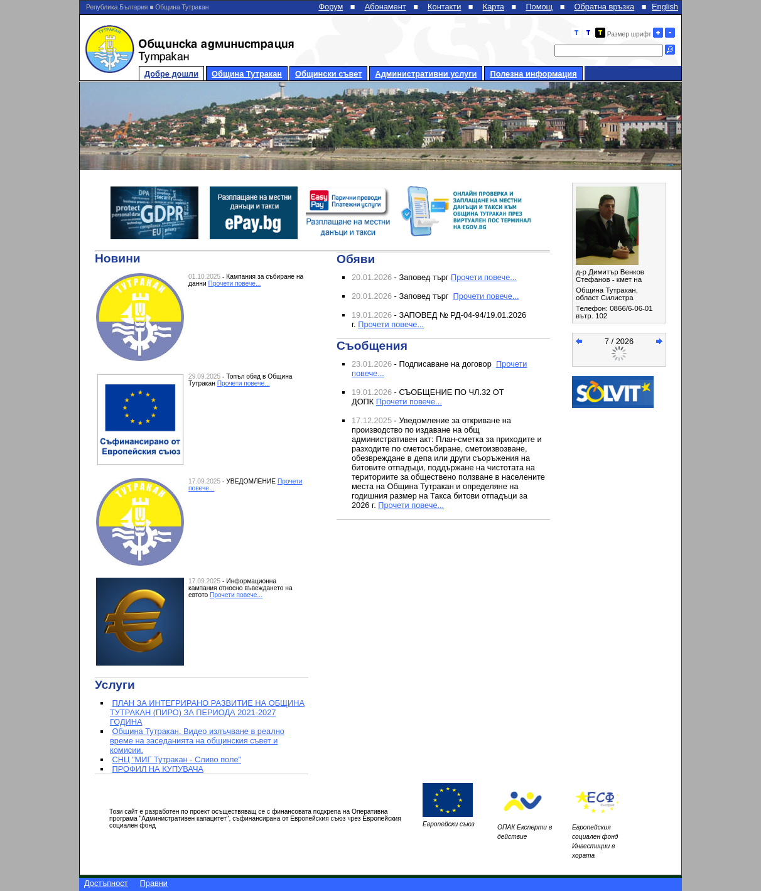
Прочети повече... (234, 283)
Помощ (539, 6)
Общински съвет (328, 73)
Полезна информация (533, 73)
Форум (330, 6)
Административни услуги (426, 73)
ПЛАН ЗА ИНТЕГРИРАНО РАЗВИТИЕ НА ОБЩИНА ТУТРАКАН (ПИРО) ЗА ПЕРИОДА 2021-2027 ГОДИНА (207, 712)
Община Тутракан (247, 73)
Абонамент (385, 6)
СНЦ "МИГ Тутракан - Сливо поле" (177, 759)
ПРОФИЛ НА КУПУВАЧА (157, 769)
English (665, 6)
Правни (154, 883)
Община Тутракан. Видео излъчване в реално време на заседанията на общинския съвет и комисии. (197, 740)
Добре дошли (171, 73)
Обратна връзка (605, 6)
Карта (493, 6)
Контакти (444, 6)
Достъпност (106, 883)
